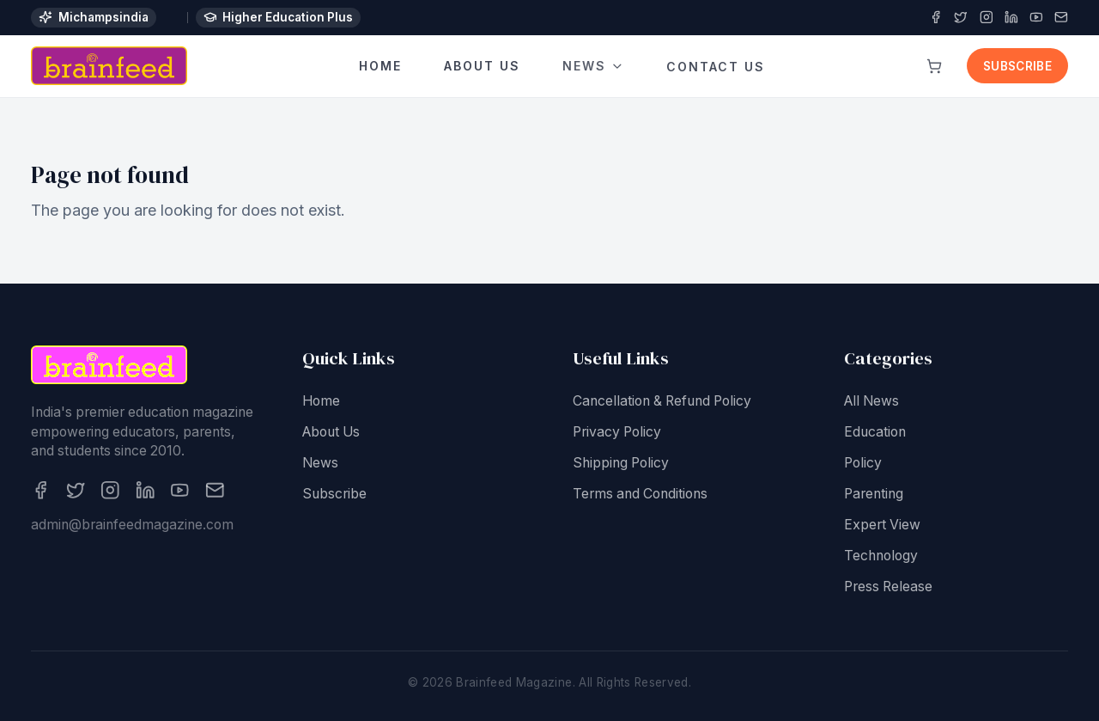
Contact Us (715, 62)
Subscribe (1017, 66)
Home (380, 66)
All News (871, 402)
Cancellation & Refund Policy (662, 402)
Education (875, 433)
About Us (482, 66)
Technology (881, 556)
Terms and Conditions (640, 494)
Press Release (888, 587)
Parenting (873, 494)
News (592, 65)
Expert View (882, 525)
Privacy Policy (617, 433)
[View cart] (934, 66)
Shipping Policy (621, 463)
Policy (863, 463)
